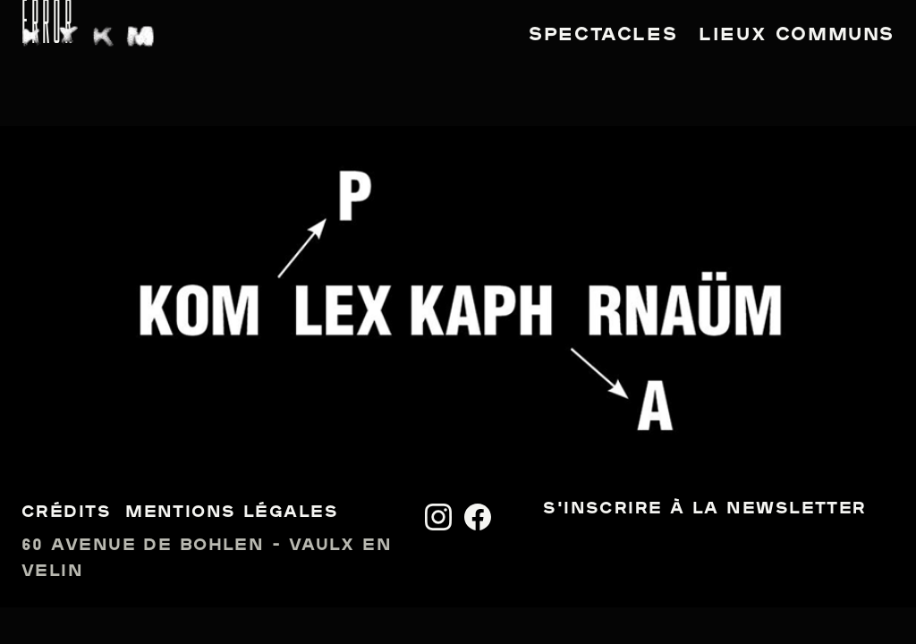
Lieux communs (797, 36)
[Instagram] (438, 517)
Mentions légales (231, 512)
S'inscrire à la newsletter (704, 509)
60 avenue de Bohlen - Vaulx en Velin (206, 559)
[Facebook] (478, 517)
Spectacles (603, 36)
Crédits (66, 512)
